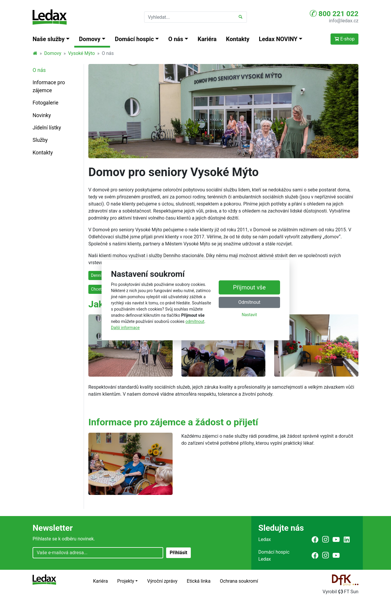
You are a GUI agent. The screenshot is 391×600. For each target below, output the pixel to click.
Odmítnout (249, 302)
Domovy (52, 53)
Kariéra (207, 39)
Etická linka (198, 581)
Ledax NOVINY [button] (278, 39)
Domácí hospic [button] (134, 39)
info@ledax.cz (343, 20)
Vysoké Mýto (81, 53)
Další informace (125, 327)
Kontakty (238, 39)
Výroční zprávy (162, 581)
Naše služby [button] (49, 39)
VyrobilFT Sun (340, 591)
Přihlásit (178, 552)
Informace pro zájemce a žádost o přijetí (173, 422)
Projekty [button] (125, 581)
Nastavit (249, 315)
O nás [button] (175, 39)
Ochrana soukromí (239, 581)
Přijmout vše (249, 287)
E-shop (344, 39)
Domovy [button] (89, 39)
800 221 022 (334, 13)
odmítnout (195, 321)
